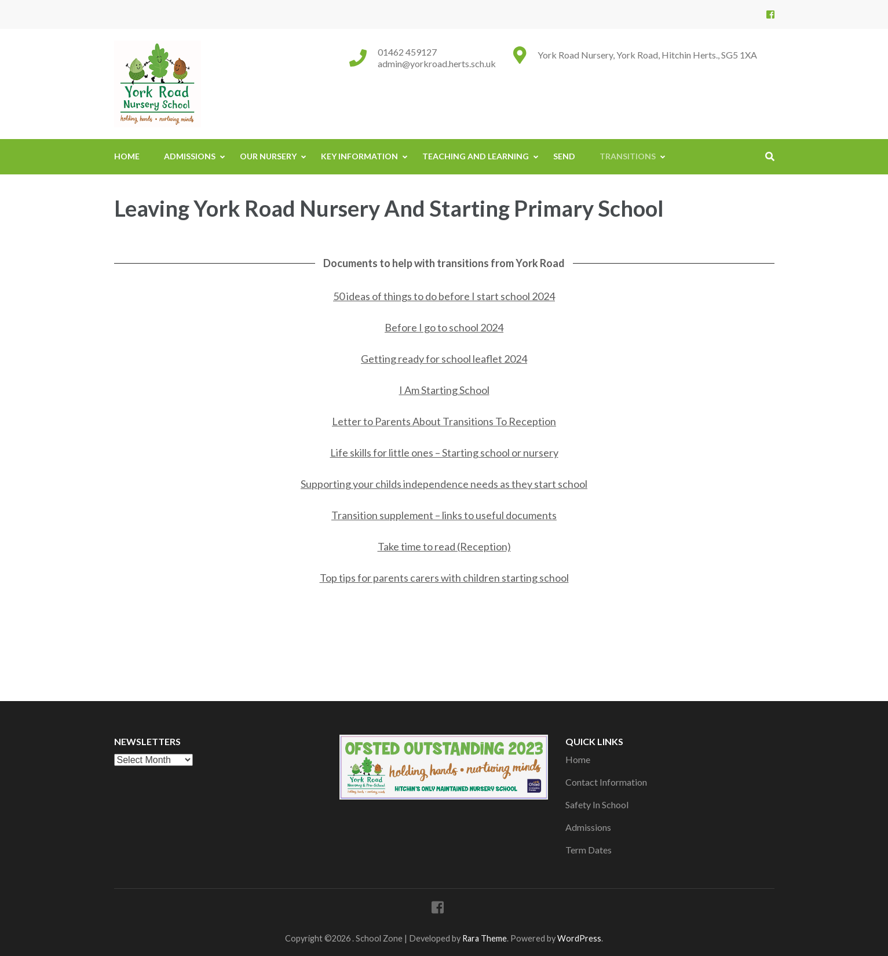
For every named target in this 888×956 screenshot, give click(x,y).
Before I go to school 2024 (444, 327)
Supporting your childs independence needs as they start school (444, 483)
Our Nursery (268, 156)
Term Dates (588, 849)
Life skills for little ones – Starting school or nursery (444, 452)
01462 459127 (407, 51)
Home (127, 156)
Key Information (359, 156)
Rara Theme (484, 938)
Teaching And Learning (475, 156)
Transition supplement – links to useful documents (444, 515)
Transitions (628, 156)
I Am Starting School (444, 390)
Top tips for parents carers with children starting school (444, 577)
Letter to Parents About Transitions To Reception (444, 421)
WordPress (579, 938)
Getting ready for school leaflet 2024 (444, 358)
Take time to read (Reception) (444, 546)
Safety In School (596, 804)
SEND (564, 156)
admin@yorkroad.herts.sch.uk (437, 63)
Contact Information (606, 781)
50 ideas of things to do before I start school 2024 (444, 296)
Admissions (189, 156)
